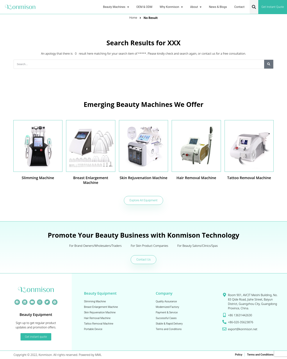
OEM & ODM (144, 7)
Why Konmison (171, 7)
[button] (254, 7)
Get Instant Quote (272, 7)
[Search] (268, 64)
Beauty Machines (116, 7)
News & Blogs (218, 7)
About (196, 7)
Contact (239, 7)
